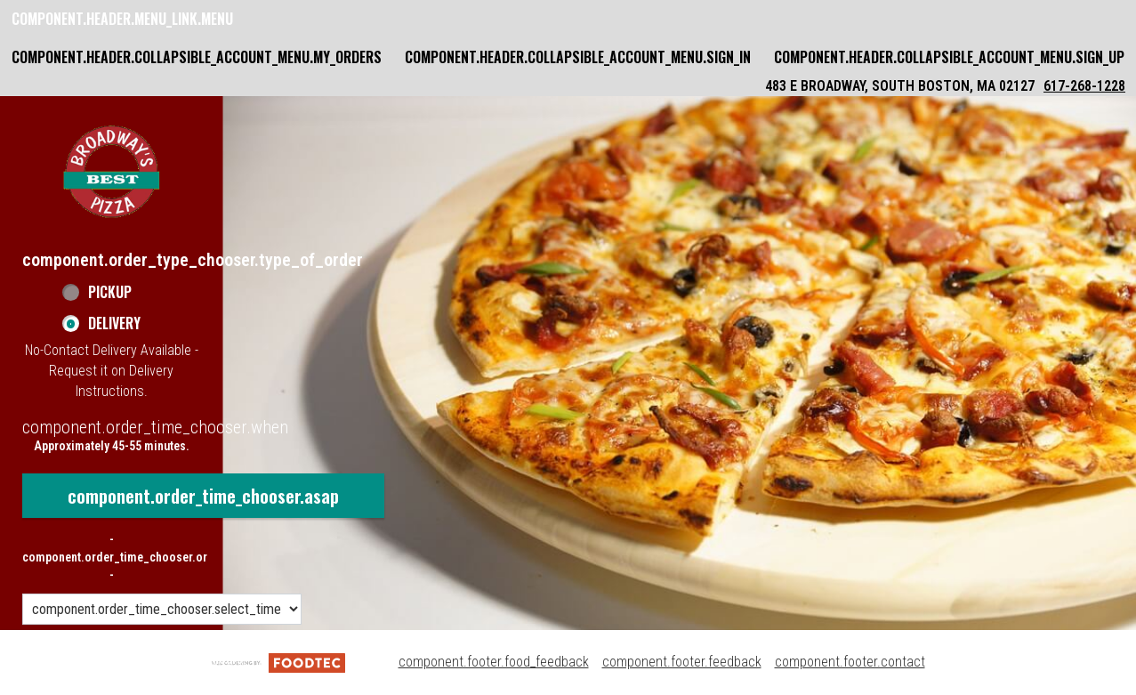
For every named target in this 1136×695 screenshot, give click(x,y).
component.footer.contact (850, 661)
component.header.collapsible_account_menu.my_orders (197, 57)
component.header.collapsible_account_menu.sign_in (578, 57)
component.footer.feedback (681, 661)
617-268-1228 (1084, 85)
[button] (111, 171)
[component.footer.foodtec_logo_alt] (278, 661)
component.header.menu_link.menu (122, 18)
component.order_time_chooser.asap (203, 495)
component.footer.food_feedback (494, 661)
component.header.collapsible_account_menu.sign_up (949, 57)
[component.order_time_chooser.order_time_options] (162, 609)
